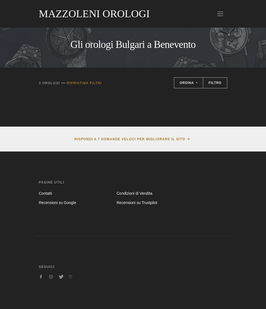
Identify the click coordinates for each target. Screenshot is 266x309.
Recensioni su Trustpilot (137, 202)
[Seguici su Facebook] (41, 277)
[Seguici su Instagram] (51, 277)
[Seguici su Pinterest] (70, 277)
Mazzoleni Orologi (94, 13)
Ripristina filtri (84, 83)
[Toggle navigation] (220, 14)
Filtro (215, 83)
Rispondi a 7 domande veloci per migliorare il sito (129, 139)
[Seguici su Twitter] (61, 277)
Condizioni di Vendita (134, 193)
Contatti (45, 193)
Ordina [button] (187, 83)
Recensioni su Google (57, 202)
